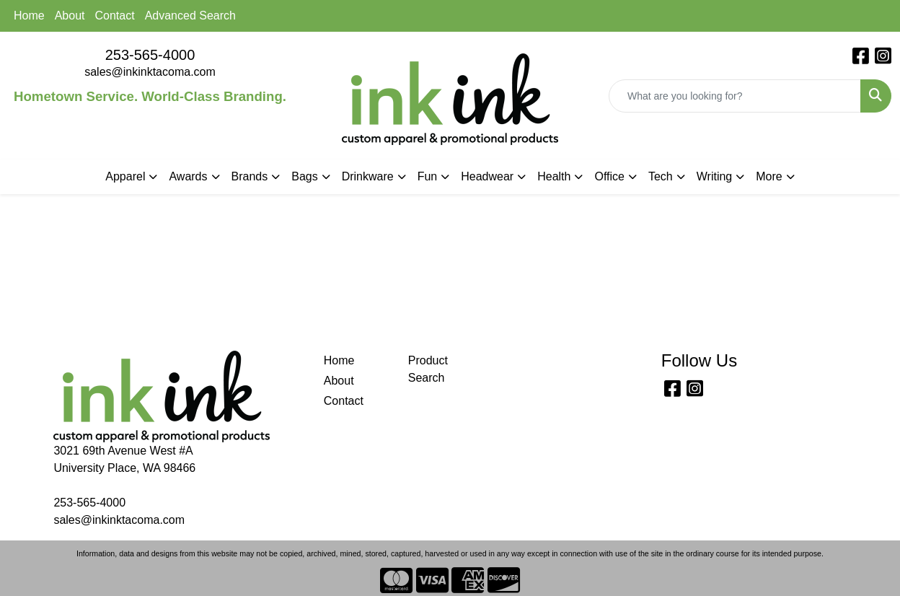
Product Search (428, 369)
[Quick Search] (735, 96)
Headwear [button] (487, 176)
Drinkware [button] (368, 176)
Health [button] (553, 176)
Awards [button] (188, 176)
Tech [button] (660, 176)
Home (29, 15)
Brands (249, 176)
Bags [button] (304, 176)
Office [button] (609, 176)
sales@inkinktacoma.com (150, 72)
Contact (115, 15)
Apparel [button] (125, 176)
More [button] (769, 176)
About (70, 15)
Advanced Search (190, 15)
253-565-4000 (150, 55)
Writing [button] (715, 176)
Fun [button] (428, 176)
